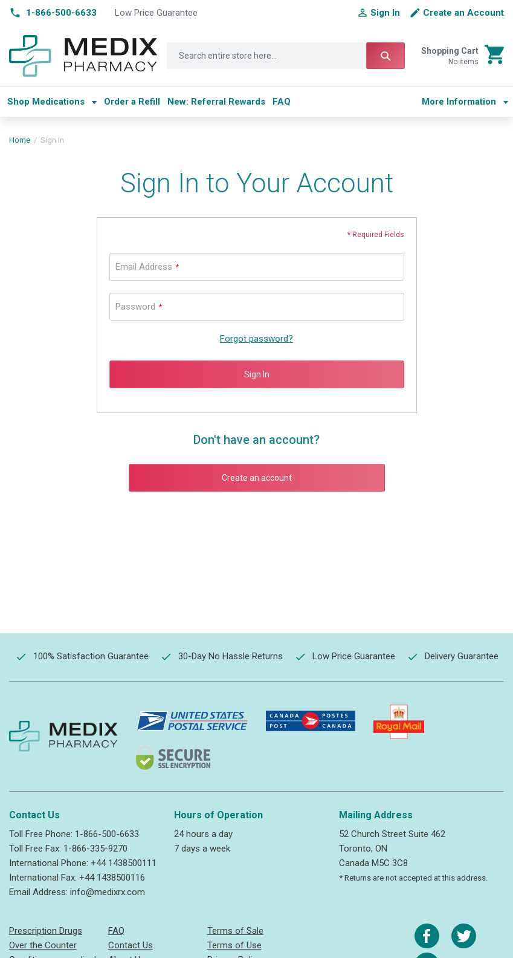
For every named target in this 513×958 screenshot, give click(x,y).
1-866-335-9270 (95, 848)
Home (19, 140)
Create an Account (463, 12)
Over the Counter (43, 945)
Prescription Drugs (45, 930)
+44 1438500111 (123, 863)
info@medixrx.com (107, 892)
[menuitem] (52, 101)
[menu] (209, 101)
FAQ (116, 930)
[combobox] (286, 55)
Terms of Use (234, 945)
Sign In (385, 12)
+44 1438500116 (112, 877)
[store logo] (83, 56)
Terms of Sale (235, 930)
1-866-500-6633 (107, 834)
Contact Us (130, 945)
